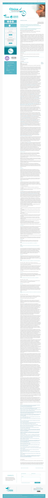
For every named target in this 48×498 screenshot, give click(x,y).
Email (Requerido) (33, 473)
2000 (26, 117)
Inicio (9, 3)
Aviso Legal (43, 495)
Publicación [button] (24, 3)
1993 (27, 124)
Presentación (13, 3)
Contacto (38, 3)
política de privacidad (27, 482)
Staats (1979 (33, 115)
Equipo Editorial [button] (18, 3)
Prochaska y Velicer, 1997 (30, 104)
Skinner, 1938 (26, 115)
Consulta (22, 476)
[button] (6, 34)
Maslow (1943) (32, 94)
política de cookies (18, 496)
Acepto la (25, 482)
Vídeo (35, 3)
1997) (35, 115)
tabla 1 (25, 305)
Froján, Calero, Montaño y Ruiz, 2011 (32, 193)
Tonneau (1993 (23, 117)
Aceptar (42, 497)
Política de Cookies (36, 495)
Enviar (37, 482)
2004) (29, 117)
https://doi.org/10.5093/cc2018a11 (24, 58)
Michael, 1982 (24, 124)
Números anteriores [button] (30, 3)
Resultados (21, 239)
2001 (27, 117)
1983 (36, 103)
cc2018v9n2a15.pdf (23, 59)
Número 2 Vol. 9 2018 (23, 20)
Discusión (21, 299)
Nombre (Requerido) (23, 473)
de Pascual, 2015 (30, 135)
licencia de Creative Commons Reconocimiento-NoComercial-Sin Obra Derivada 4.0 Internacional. (38, 489)
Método (21, 167)
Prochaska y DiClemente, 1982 (31, 103)
